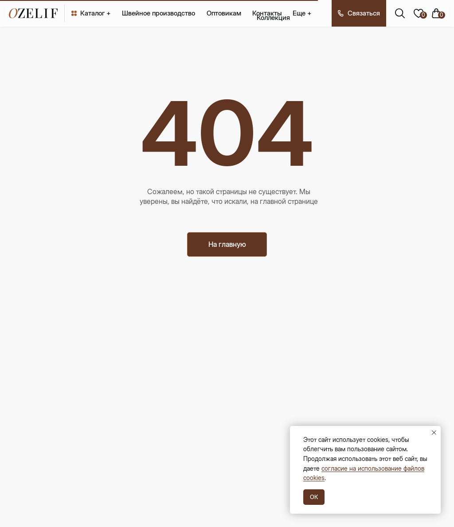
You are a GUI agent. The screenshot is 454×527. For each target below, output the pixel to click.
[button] (359, 13)
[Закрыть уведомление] (434, 432)
